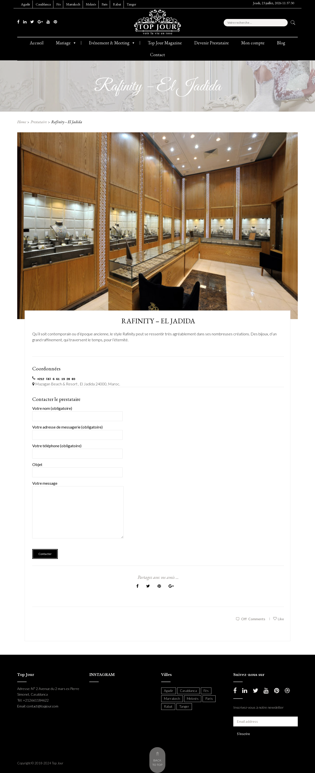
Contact (157, 54)
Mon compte (253, 43)
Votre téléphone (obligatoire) (77, 449)
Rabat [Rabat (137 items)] (168, 706)
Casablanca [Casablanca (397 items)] (188, 690)
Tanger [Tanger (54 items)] (184, 706)
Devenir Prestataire (211, 43)
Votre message (78, 513)
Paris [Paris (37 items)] (209, 698)
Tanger (131, 4)
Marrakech (73, 4)
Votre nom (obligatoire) (77, 412)
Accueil (37, 43)
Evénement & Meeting (112, 43)
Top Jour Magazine (165, 43)
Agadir (25, 4)
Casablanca (43, 4)
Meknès (91, 4)
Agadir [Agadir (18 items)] (168, 690)
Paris (104, 4)
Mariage (66, 43)
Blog (281, 43)
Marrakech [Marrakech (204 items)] (172, 698)
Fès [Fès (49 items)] (206, 690)
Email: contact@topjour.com (37, 706)
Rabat (117, 4)
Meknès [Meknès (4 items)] (193, 698)
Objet (77, 468)
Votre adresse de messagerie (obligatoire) (77, 431)
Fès (58, 4)
